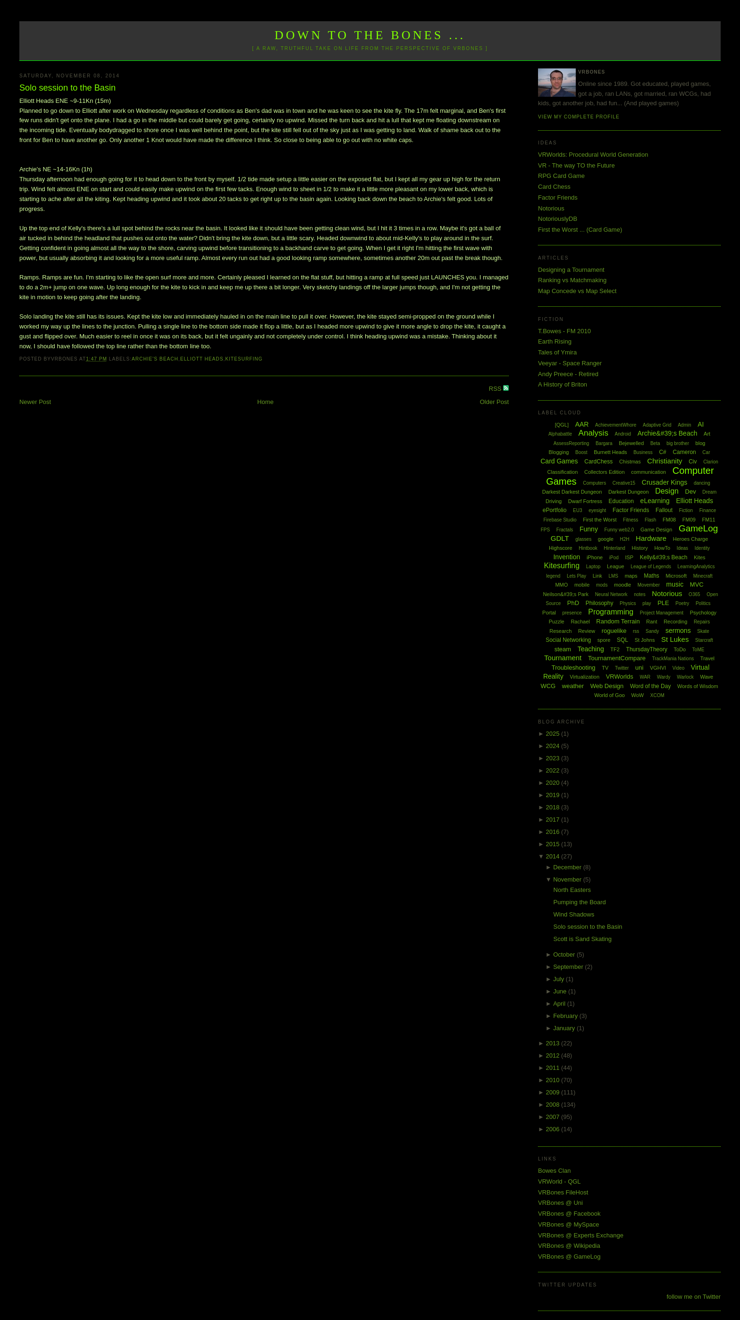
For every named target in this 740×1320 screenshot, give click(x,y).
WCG (547, 685)
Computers (594, 483)
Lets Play (576, 576)
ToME (698, 649)
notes (639, 594)
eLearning (655, 500)
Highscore (560, 548)
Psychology (703, 612)
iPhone (595, 557)
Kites (699, 557)
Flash (650, 519)
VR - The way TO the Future (576, 165)
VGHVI (658, 668)
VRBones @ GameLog (569, 1256)
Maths (651, 575)
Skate (703, 631)
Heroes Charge (690, 539)
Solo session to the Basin (67, 87)
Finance (707, 510)
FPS (545, 529)
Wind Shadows (574, 914)
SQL (622, 640)
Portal (549, 612)
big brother (677, 443)
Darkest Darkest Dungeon (572, 492)
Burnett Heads (610, 452)
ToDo (680, 649)
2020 (554, 782)
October (565, 954)
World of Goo (609, 695)
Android (623, 434)
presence (571, 612)
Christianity (664, 461)
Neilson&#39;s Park (566, 594)
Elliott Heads (202, 359)
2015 (554, 844)
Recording (675, 621)
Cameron (684, 452)
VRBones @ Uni (560, 1202)
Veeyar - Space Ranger (570, 363)
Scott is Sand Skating (583, 938)
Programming (610, 612)
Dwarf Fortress (585, 501)
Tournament (562, 658)
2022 (554, 770)
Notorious (551, 208)
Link (597, 576)
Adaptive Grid (657, 425)
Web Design (607, 685)
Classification (562, 472)
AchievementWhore (615, 425)
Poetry (682, 603)
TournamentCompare (617, 658)
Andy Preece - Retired (568, 374)
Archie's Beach (155, 359)
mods (601, 585)
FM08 (669, 519)
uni (639, 667)
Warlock (685, 677)
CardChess (598, 461)
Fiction (686, 510)
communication (648, 472)
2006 (554, 1129)
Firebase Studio (559, 519)
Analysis (593, 433)
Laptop (593, 566)
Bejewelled (631, 443)
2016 (554, 831)
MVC (697, 584)
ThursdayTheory (646, 649)
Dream (709, 492)
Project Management (661, 612)
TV (605, 668)
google (606, 539)
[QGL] (562, 425)
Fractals (564, 529)
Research (560, 631)
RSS (496, 388)
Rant (651, 621)
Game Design (656, 529)
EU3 (577, 510)
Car (706, 452)
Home (265, 401)
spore (604, 640)
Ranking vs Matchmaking (572, 280)
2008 (554, 1104)
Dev (690, 491)
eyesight (597, 510)
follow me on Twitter (693, 1296)
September (569, 966)
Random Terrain (617, 621)
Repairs (702, 621)
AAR (582, 424)
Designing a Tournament (571, 269)
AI (701, 424)
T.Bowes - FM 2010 (564, 331)
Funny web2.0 (619, 529)
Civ (693, 461)
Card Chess (554, 186)
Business (643, 452)
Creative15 (624, 483)
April (560, 1003)
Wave (707, 677)
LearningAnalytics (696, 566)
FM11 (708, 519)
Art (707, 434)
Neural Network (611, 594)
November (568, 879)
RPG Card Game (561, 175)
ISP (629, 557)
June (560, 991)
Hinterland (614, 548)
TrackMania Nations (673, 658)
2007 (554, 1116)
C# (662, 452)
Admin (684, 425)
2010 (554, 1080)
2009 (554, 1092)
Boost (581, 452)
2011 (554, 1067)
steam (563, 649)
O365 (694, 594)
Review (586, 631)
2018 (554, 807)
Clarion (710, 461)
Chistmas (630, 461)
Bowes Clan (554, 1170)
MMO (561, 585)
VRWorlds (619, 676)
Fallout (664, 510)
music (675, 584)
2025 (554, 733)
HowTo (662, 548)
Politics (703, 603)
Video (678, 668)
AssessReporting (571, 443)
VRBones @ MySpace (568, 1224)
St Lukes (675, 639)
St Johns (645, 640)
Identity (702, 548)
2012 (554, 1055)
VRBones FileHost (563, 1192)
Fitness (630, 519)
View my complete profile (579, 116)
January (565, 1028)
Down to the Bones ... (370, 35)
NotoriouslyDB (557, 218)
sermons (678, 630)
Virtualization (584, 677)
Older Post (494, 401)
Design (667, 491)
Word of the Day (650, 686)
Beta (655, 443)
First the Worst (599, 519)
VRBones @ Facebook (569, 1213)
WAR (644, 677)
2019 (554, 795)
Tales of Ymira (557, 352)
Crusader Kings (665, 482)
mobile (581, 585)
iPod (614, 557)
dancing (702, 483)
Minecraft (703, 576)
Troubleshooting (574, 667)
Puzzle (556, 621)
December (568, 867)
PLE (663, 602)
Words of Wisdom (697, 686)
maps (631, 576)
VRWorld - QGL (559, 1181)
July (559, 979)
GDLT (560, 538)
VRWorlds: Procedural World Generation (593, 154)
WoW (637, 695)
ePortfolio (555, 510)
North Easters (572, 889)
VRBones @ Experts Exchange (580, 1235)
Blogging (559, 452)
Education (621, 501)
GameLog (698, 528)
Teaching (591, 649)
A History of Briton (562, 384)
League (615, 566)
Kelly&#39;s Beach (664, 557)
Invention (566, 557)
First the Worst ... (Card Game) (580, 229)
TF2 (615, 649)
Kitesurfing (243, 359)
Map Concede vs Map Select (577, 290)
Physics (628, 603)
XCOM (657, 695)
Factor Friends (558, 197)
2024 (554, 745)
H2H (624, 539)
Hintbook (588, 548)
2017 (554, 819)
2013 (554, 1043)
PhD (573, 602)
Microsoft (676, 576)
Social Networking (568, 640)
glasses (583, 539)
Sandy (652, 631)
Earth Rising (555, 341)
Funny (589, 529)
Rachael (580, 621)
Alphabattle (560, 434)
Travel (707, 658)
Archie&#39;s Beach (668, 433)
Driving (554, 501)
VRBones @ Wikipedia (569, 1245)
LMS (613, 576)
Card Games (559, 461)
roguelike (614, 630)
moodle (622, 585)
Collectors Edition (604, 472)
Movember (649, 585)
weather (573, 685)
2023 (554, 758)
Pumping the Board (580, 902)
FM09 (689, 519)
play (646, 603)
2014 (554, 856)
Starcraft (704, 640)
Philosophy (600, 603)
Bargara (604, 443)
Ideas (682, 548)
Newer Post (35, 401)
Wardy (664, 677)
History (640, 548)
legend (553, 576)
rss (636, 631)
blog (701, 443)
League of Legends (651, 566)
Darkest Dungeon (628, 492)
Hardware (651, 538)
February (566, 1015)
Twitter (622, 668)
